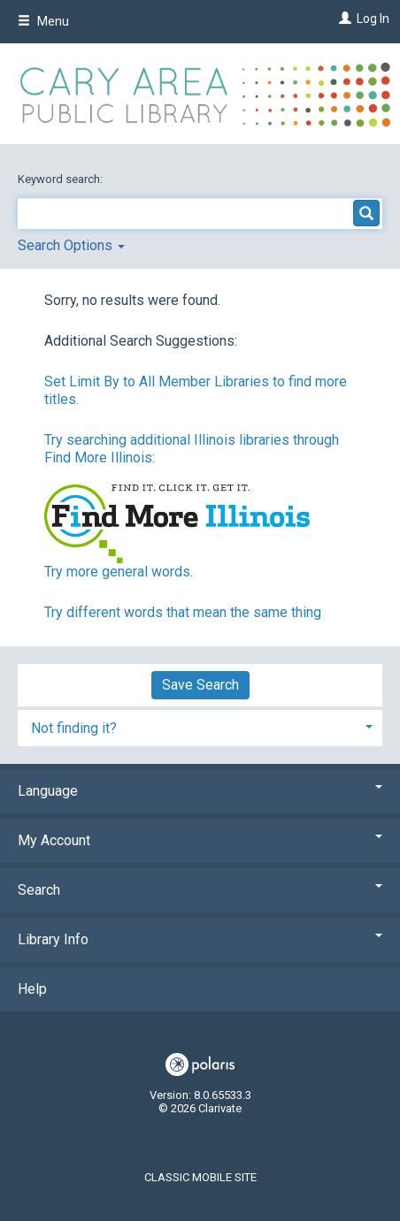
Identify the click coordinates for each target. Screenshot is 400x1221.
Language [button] (200, 790)
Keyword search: (61, 179)
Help (32, 989)
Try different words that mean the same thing (182, 612)
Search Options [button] (71, 245)
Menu (43, 21)
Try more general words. (118, 571)
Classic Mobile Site (200, 1177)
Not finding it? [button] (74, 728)
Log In (373, 18)
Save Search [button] (200, 684)
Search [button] (200, 889)
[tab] (200, 726)
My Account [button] (200, 840)
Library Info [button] (200, 939)
